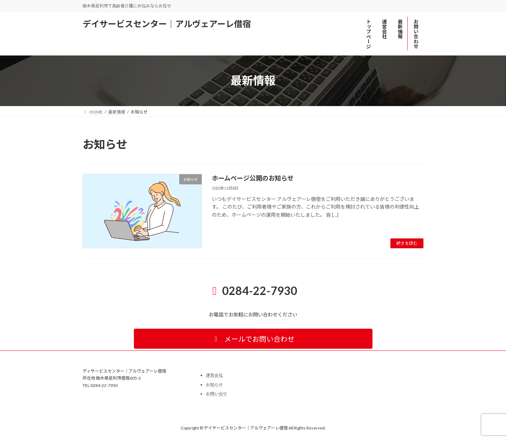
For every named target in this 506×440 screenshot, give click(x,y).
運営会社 (214, 375)
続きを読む (406, 243)
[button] (253, 339)
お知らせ (214, 384)
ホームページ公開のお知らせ (253, 178)
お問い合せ (216, 394)
